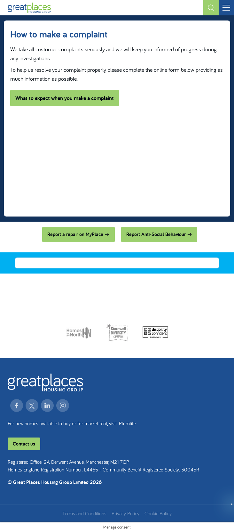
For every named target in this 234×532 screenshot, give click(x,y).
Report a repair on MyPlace (78, 234)
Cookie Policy (158, 513)
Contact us (24, 443)
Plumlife (127, 423)
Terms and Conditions (84, 513)
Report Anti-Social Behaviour (159, 234)
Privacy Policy (125, 513)
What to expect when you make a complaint (64, 98)
